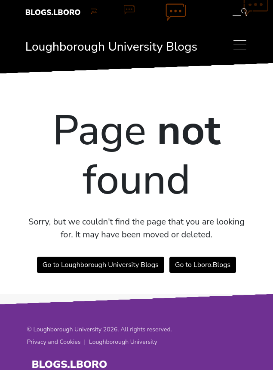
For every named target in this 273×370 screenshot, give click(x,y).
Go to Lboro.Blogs (202, 265)
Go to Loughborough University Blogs (101, 265)
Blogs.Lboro (53, 12)
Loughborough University (123, 342)
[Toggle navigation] (240, 45)
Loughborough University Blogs (111, 47)
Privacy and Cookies (54, 342)
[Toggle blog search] (240, 11)
